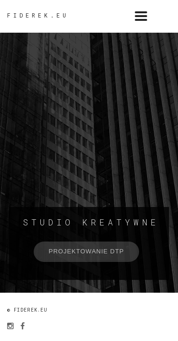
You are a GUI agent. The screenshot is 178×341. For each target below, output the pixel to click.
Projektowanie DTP (86, 251)
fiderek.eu (38, 15)
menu (166, 16)
